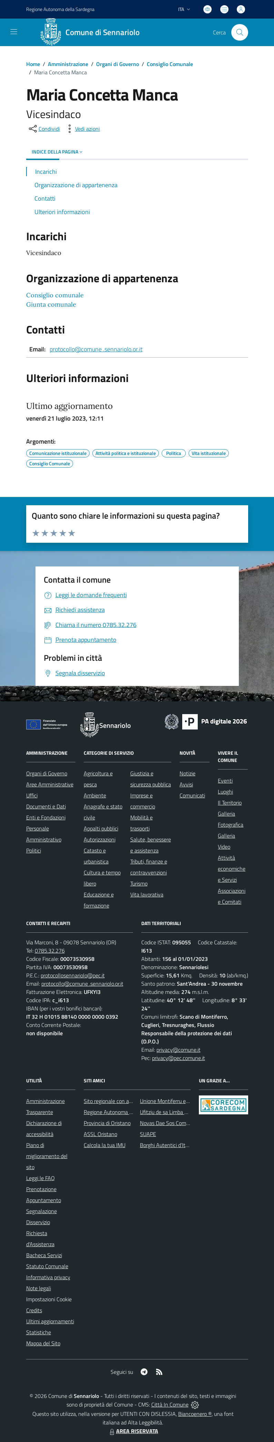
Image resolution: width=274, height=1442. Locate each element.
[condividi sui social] (43, 128)
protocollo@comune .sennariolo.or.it (96, 349)
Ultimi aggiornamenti (50, 1321)
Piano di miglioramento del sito (47, 1156)
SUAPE (148, 1134)
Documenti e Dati (46, 806)
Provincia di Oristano (107, 1123)
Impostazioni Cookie (49, 1299)
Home (33, 64)
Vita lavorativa (146, 894)
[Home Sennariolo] (92, 32)
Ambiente (95, 795)
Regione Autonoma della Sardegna (123, 1112)
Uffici (32, 795)
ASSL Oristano (100, 1134)
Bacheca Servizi (44, 1255)
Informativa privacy (48, 1277)
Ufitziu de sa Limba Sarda (168, 1112)
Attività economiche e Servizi (231, 868)
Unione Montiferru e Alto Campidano (182, 1101)
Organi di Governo (117, 64)
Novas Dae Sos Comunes (168, 1123)
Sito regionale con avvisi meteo (119, 1101)
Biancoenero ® (195, 1414)
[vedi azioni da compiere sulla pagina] (82, 128)
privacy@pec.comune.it (178, 1058)
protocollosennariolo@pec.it (73, 975)
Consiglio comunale (55, 295)
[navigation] (14, 32)
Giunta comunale (51, 304)
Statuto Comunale (47, 1266)
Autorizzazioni (99, 839)
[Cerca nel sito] (239, 32)
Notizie (187, 773)
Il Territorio (230, 802)
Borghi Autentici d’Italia (166, 1145)
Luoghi (225, 791)
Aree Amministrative (49, 784)
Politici (33, 850)
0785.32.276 (50, 950)
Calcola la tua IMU (104, 1145)
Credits (34, 1310)
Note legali (38, 1288)
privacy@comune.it (178, 1050)
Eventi (225, 780)
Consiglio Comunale (170, 64)
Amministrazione (68, 64)
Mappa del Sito (43, 1343)
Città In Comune (170, 1404)
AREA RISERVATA (133, 1431)
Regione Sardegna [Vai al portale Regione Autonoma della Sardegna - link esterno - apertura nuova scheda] (60, 9)
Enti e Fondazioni (45, 817)
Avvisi (186, 784)
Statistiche (38, 1332)
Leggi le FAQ (40, 1178)
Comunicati (192, 795)
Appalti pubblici (101, 828)
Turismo (139, 883)
